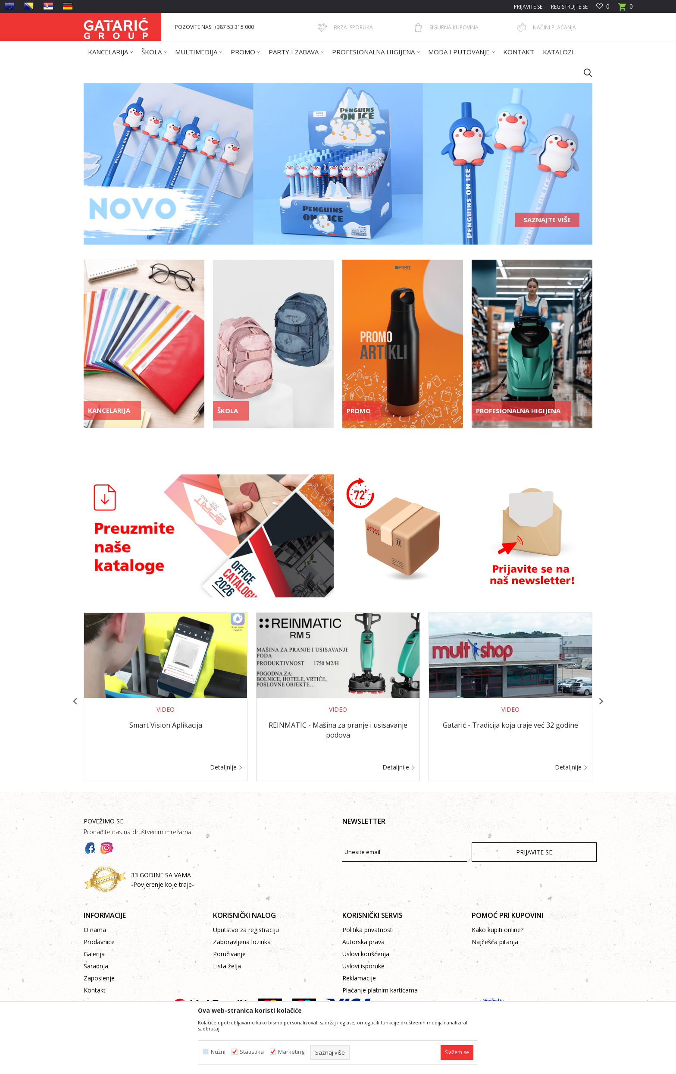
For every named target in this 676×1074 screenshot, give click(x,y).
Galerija (94, 954)
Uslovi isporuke (363, 966)
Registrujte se (569, 6)
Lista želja (227, 966)
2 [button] (332, 235)
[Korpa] (625, 9)
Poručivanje (229, 954)
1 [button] (320, 235)
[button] (583, 72)
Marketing (291, 1052)
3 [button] (344, 235)
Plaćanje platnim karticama (380, 990)
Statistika (252, 1052)
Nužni (218, 1052)
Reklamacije (359, 978)
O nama (95, 930)
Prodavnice (99, 942)
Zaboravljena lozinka (242, 942)
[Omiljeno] (603, 6)
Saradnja (96, 966)
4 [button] (356, 235)
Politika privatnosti (368, 930)
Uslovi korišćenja (365, 954)
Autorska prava (363, 942)
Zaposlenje (99, 978)
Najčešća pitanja (495, 942)
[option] (338, 164)
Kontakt (95, 990)
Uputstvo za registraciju (246, 930)
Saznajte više (547, 219)
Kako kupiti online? (497, 930)
